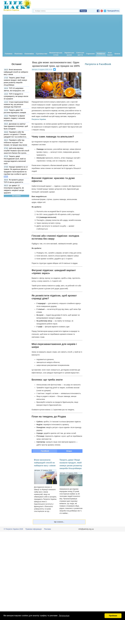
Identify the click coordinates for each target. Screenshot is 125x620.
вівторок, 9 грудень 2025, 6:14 (42, 70)
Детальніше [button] (64, 616)
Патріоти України (39, 119)
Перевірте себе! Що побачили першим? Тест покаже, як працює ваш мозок (15, 142)
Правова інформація (33, 529)
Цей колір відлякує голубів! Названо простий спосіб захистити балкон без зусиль (16, 150)
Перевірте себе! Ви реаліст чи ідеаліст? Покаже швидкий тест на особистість (15, 134)
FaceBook (45, 451)
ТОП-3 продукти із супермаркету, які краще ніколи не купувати (16, 96)
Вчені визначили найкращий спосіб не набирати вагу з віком (16, 72)
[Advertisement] (62, 33)
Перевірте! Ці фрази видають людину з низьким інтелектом (14, 118)
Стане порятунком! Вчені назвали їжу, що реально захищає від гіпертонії (16, 104)
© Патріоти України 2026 (13, 529)
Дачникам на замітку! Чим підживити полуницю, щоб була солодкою (16, 126)
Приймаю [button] (113, 616)
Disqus (69, 451)
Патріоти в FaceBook (98, 64)
